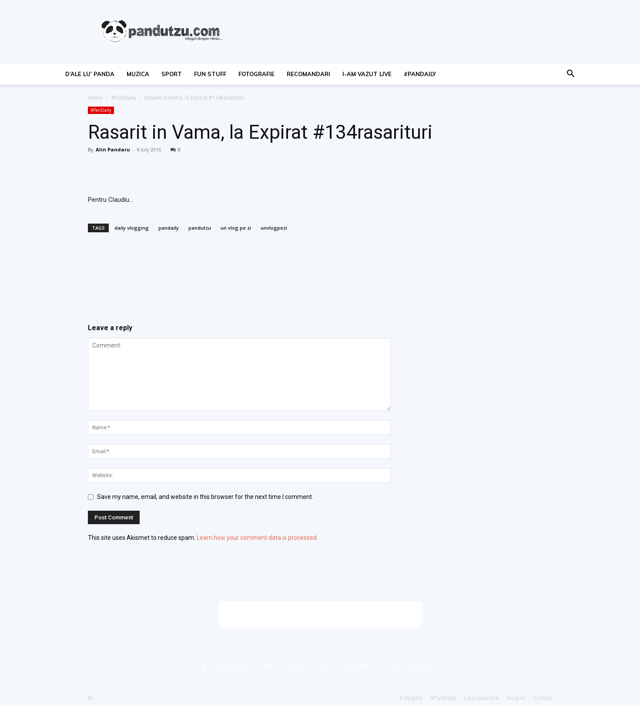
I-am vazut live (367, 73)
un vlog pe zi (236, 227)
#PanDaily (420, 73)
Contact (543, 698)
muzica (138, 73)
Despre (516, 698)
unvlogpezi (274, 227)
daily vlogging (131, 227)
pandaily (168, 227)
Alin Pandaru (113, 149)
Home (95, 97)
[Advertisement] (320, 614)
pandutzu (199, 227)
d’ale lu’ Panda (89, 73)
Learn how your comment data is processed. (257, 537)
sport (171, 73)
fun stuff (210, 73)
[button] (570, 74)
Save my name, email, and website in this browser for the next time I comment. (205, 496)
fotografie (256, 73)
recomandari (308, 73)
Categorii (411, 698)
